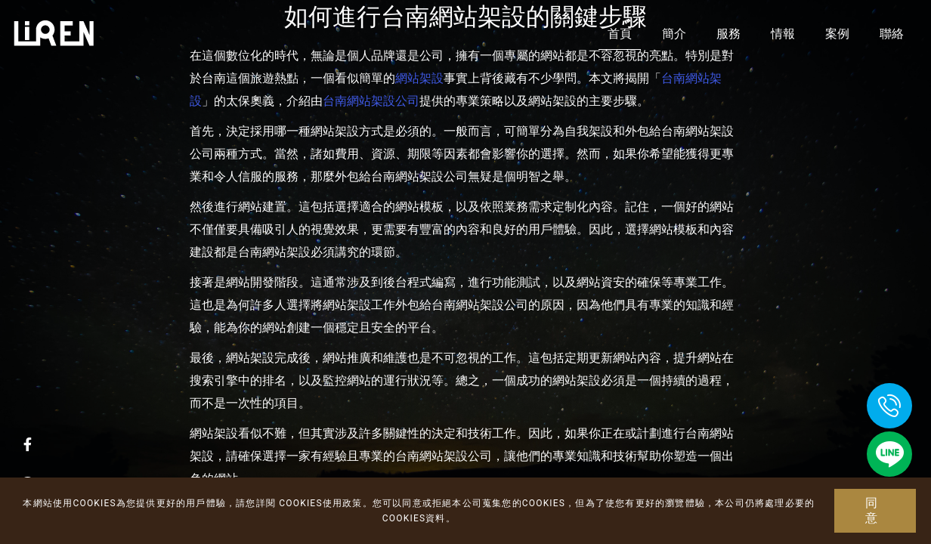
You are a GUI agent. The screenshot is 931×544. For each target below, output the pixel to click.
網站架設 (419, 78)
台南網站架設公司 (371, 101)
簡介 (674, 33)
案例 (837, 33)
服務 (728, 33)
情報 (783, 33)
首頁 (620, 33)
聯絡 (892, 33)
